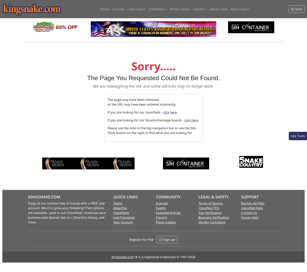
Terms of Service (210, 203)
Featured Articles (168, 213)
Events (161, 208)
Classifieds (121, 213)
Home (104, 9)
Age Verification (210, 213)
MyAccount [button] (239, 9)
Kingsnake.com (122, 257)
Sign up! (167, 239)
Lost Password (124, 217)
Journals (118, 9)
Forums (161, 217)
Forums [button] (198, 9)
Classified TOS (208, 208)
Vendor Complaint (211, 222)
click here (170, 112)
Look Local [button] (135, 9)
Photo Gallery (180, 9)
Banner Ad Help (252, 203)
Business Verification (213, 217)
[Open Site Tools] (298, 136)
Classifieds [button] (156, 9)
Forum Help (249, 217)
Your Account (123, 222)
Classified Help (252, 208)
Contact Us (249, 213)
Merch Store (219, 9)
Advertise (120, 208)
